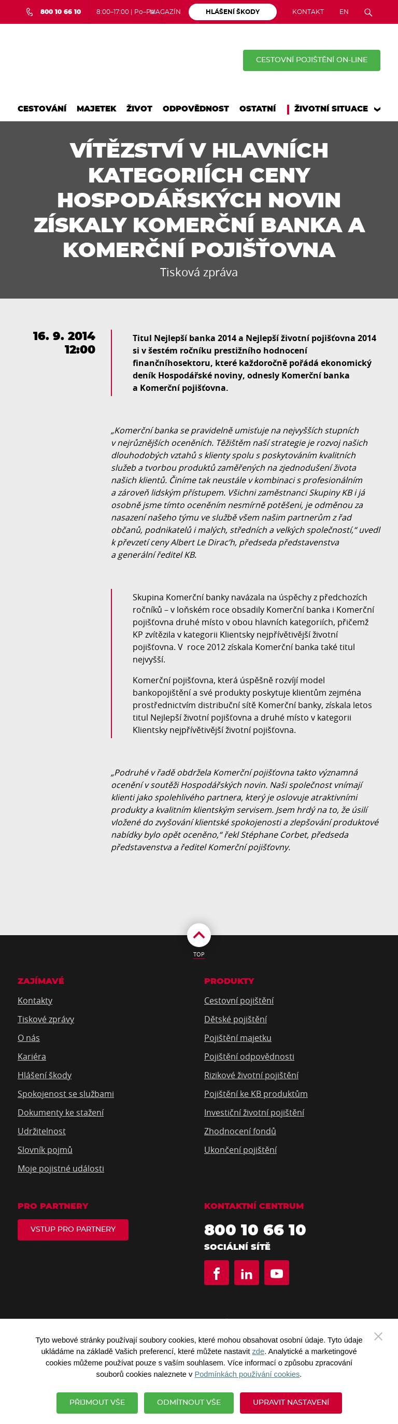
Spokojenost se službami (66, 1093)
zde (258, 1351)
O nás (29, 1038)
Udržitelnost (42, 1131)
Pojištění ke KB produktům (256, 1093)
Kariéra (32, 1056)
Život (139, 109)
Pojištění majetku (238, 1038)
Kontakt (308, 12)
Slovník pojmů (45, 1149)
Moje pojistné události (61, 1168)
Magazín (165, 12)
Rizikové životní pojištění (251, 1075)
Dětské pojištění (235, 1019)
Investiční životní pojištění (254, 1112)
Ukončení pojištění (240, 1149)
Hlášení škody (45, 1075)
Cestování (42, 109)
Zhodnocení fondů (240, 1131)
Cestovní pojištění (239, 1000)
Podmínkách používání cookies (247, 1374)
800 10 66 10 (255, 1230)
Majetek (96, 109)
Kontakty (35, 1000)
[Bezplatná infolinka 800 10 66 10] (53, 12)
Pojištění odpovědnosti (249, 1056)
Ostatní (257, 109)
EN (344, 12)
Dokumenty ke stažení (61, 1112)
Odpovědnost (196, 109)
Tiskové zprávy (46, 1019)
